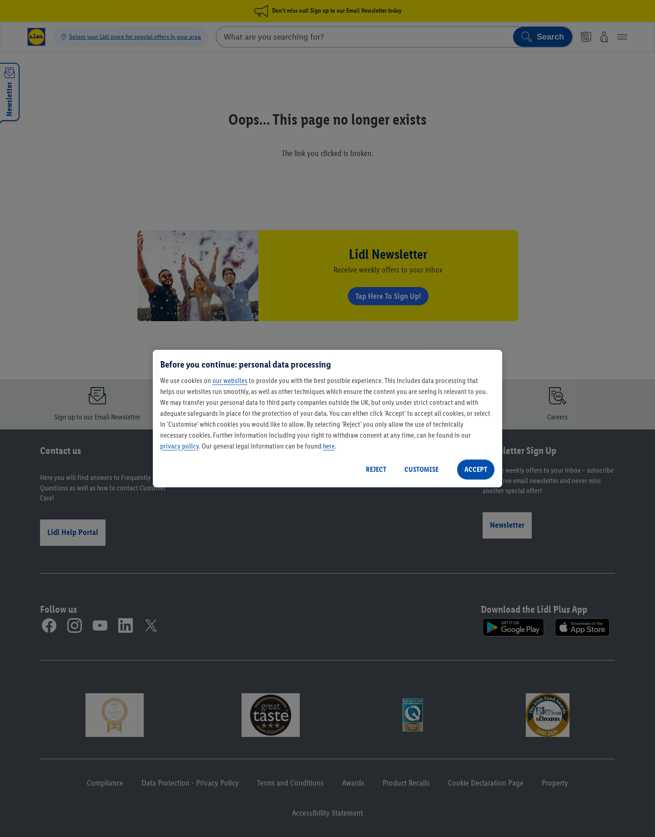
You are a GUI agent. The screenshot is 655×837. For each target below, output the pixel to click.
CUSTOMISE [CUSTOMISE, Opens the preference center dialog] (421, 469)
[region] (327, 418)
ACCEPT (475, 469)
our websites (229, 380)
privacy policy (179, 446)
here (329, 446)
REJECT (376, 469)
